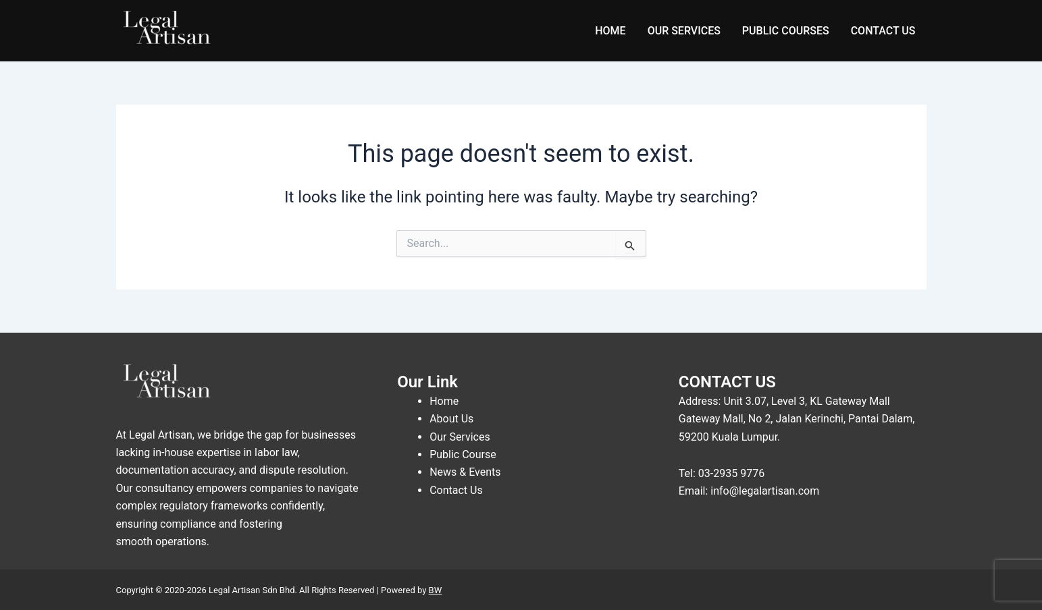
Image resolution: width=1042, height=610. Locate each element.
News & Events (464, 472)
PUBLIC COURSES (785, 30)
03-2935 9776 (731, 473)
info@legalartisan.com (764, 490)
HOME (610, 30)
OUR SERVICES (684, 30)
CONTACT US (883, 30)
